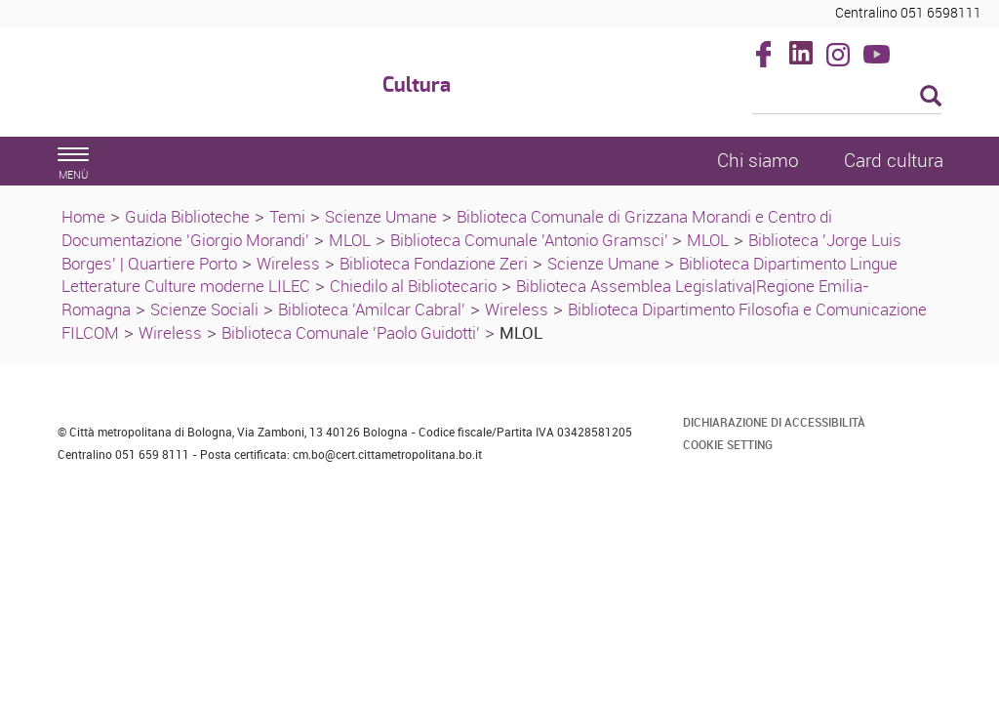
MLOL (350, 239)
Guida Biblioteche (187, 216)
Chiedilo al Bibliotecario (413, 285)
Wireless (288, 263)
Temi (287, 216)
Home (83, 216)
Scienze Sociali (204, 309)
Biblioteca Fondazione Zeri (434, 263)
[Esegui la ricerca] (930, 97)
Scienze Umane (381, 216)
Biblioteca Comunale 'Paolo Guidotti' (350, 332)
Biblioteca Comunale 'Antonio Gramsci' (531, 239)
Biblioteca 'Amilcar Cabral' (371, 309)
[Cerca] (847, 97)
